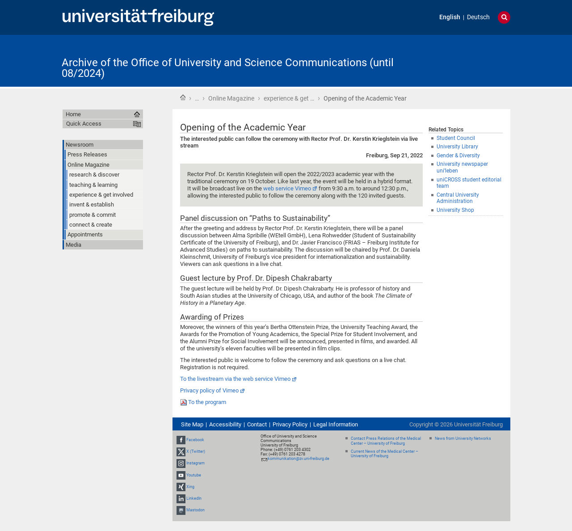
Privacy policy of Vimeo (209, 390)
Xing (190, 487)
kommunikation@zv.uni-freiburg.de (298, 458)
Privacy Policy (290, 424)
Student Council (456, 138)
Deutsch (478, 17)
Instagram (195, 463)
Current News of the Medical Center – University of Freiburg (384, 454)
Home (182, 97)
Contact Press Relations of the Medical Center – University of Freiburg (386, 441)
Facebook (195, 440)
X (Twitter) (195, 451)
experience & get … (289, 98)
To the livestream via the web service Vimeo (235, 378)
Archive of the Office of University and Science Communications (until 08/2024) (228, 68)
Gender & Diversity (458, 155)
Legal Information (335, 424)
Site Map (192, 424)
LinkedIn (194, 498)
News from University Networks (463, 438)
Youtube (193, 475)
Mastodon (195, 510)
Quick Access (83, 123)
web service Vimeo (287, 188)
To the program (207, 402)
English (449, 17)
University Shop (455, 210)
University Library (457, 146)
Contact (257, 424)
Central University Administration (458, 198)
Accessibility (225, 424)
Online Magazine (231, 98)
